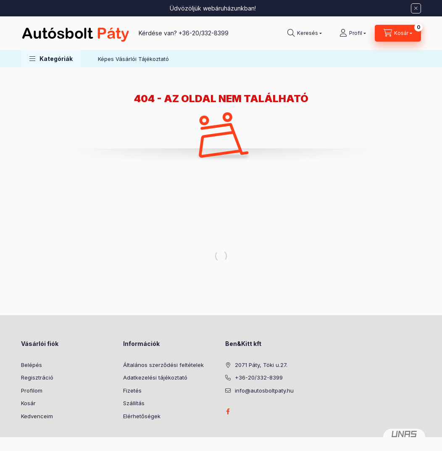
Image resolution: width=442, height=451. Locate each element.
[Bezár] (416, 8)
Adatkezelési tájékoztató (155, 377)
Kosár (28, 403)
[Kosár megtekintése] (398, 33)
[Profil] (353, 33)
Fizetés (132, 390)
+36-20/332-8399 (204, 33)
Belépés (31, 364)
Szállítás (134, 403)
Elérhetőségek (141, 416)
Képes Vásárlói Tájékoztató (133, 58)
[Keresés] (305, 33)
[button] (51, 58)
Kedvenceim (37, 416)
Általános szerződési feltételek (163, 364)
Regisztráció (37, 377)
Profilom (31, 390)
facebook (227, 411)
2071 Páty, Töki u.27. (261, 364)
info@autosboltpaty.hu (264, 390)
